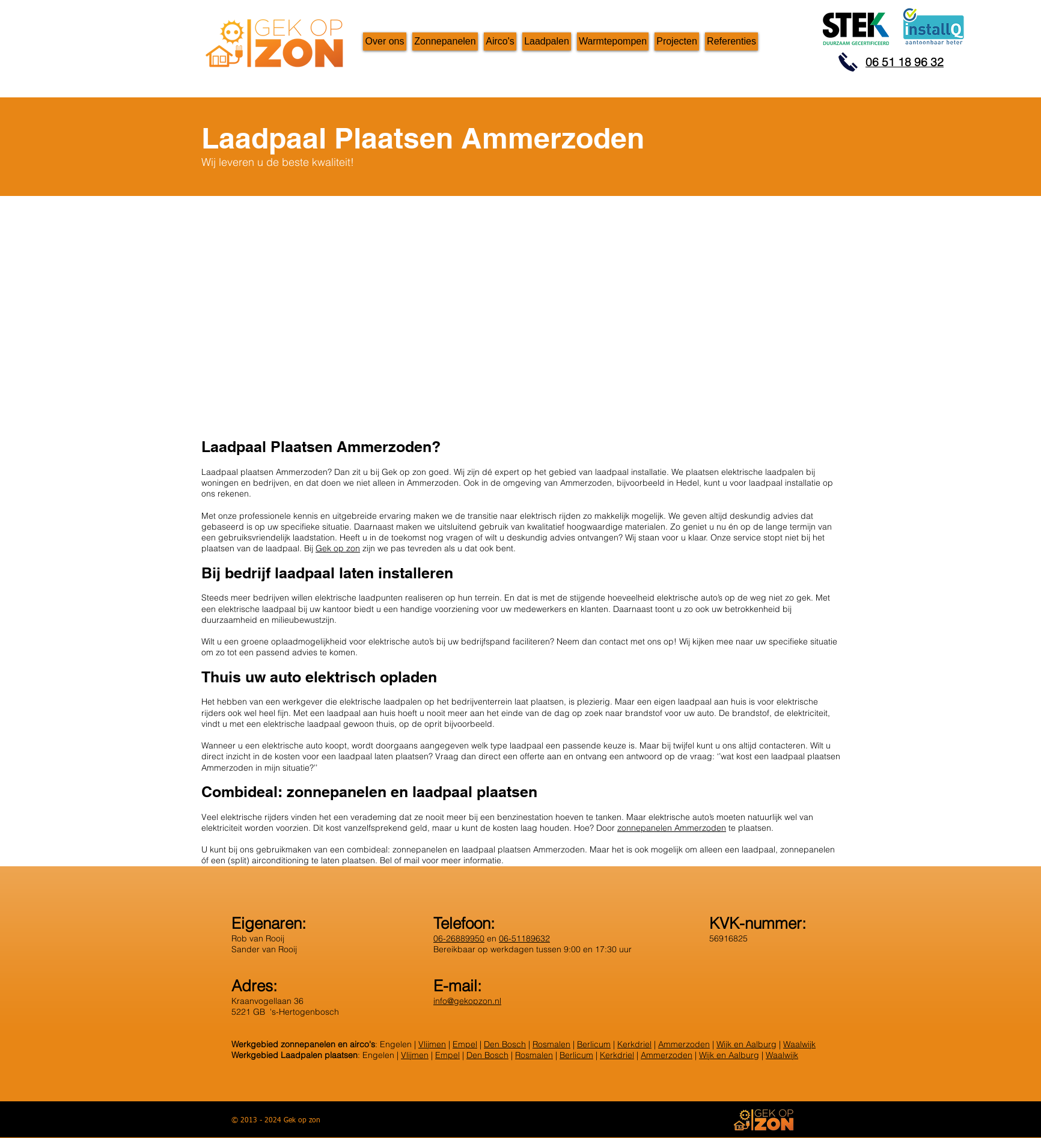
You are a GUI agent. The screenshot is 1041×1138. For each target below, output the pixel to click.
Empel (465, 1044)
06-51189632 (524, 938)
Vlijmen (432, 1044)
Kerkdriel (634, 1044)
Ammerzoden (684, 1044)
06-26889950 (458, 938)
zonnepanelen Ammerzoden (671, 827)
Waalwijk (799, 1044)
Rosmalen (551, 1044)
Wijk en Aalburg (746, 1044)
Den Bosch (505, 1044)
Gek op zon (338, 548)
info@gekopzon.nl (467, 1001)
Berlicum (594, 1044)
